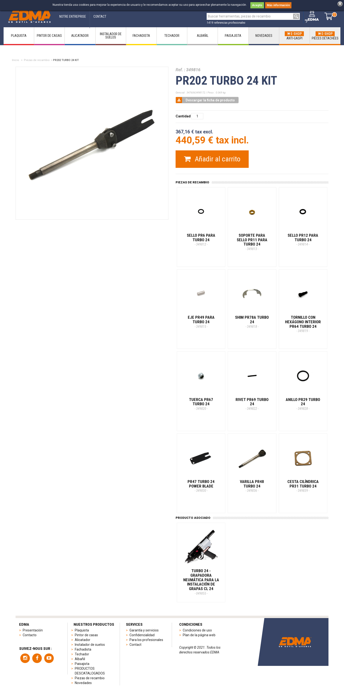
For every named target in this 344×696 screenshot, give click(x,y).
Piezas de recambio (37, 60)
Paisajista (82, 664)
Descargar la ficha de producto (205, 100)
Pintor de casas (86, 635)
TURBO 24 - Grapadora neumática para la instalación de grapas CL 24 (201, 581)
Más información (278, 5)
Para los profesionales (146, 640)
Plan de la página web (199, 635)
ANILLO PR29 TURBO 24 (303, 404)
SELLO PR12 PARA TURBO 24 (303, 239)
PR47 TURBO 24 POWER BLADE (201, 486)
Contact (135, 645)
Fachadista (83, 649)
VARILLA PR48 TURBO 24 (252, 486)
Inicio (15, 60)
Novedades (83, 683)
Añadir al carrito (212, 159)
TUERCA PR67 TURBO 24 (201, 404)
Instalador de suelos (90, 645)
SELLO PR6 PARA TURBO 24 (201, 239)
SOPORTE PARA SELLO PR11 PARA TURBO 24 (252, 242)
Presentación (33, 630)
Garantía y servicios (144, 630)
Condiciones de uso (197, 630)
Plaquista (82, 630)
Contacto (30, 635)
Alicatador (82, 640)
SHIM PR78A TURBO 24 (252, 321)
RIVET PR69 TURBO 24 (252, 404)
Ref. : (180, 69)
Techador (82, 654)
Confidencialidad (142, 635)
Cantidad (183, 116)
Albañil (80, 659)
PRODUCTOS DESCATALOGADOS (90, 671)
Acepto (257, 5)
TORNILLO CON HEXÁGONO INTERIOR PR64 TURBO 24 (303, 324)
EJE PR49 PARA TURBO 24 (201, 321)
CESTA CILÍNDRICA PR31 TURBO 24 (303, 486)
